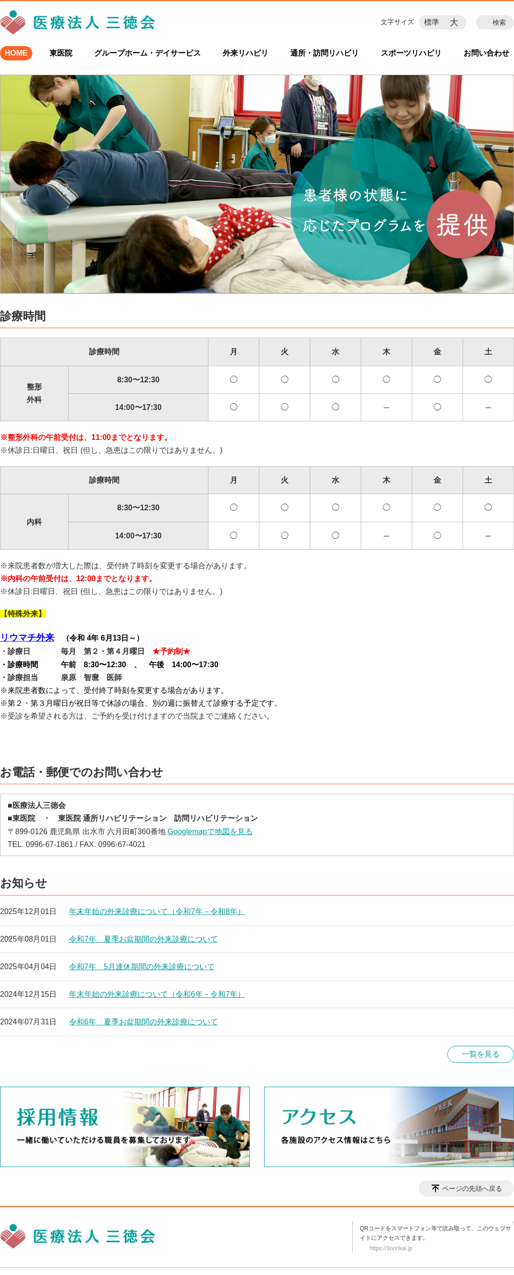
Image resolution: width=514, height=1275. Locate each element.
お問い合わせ (486, 53)
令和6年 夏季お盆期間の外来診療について (143, 1022)
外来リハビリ (245, 53)
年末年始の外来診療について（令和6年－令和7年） (157, 994)
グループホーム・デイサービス (147, 53)
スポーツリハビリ (411, 53)
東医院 (60, 53)
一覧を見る (481, 1054)
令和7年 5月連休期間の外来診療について (142, 967)
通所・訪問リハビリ (324, 53)
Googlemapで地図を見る (210, 831)
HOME (16, 53)
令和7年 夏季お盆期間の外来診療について (143, 939)
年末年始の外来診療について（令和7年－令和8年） (157, 911)
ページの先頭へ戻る (472, 1188)
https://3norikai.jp (391, 1248)
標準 (431, 22)
